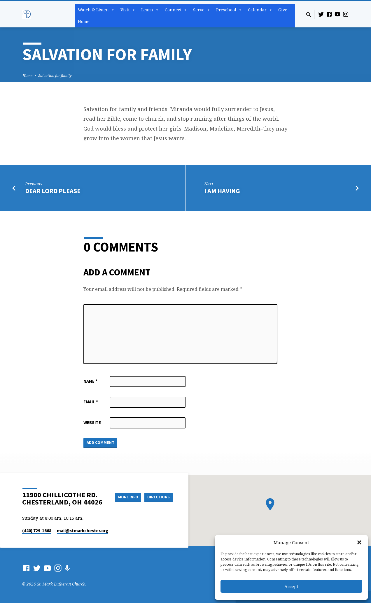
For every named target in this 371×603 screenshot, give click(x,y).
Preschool (229, 10)
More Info (158, 491)
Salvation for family (55, 75)
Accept (291, 586)
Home (84, 21)
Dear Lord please (52, 191)
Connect (176, 10)
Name (90, 381)
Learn (150, 10)
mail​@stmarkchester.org (82, 530)
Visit (127, 10)
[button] (359, 542)
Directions (158, 503)
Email (90, 402)
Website (92, 422)
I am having (222, 191)
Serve (201, 10)
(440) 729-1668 (36, 530)
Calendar (260, 10)
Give (282, 10)
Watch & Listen (96, 10)
